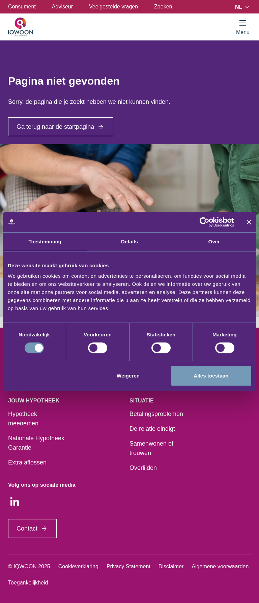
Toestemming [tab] (45, 241)
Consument (22, 6)
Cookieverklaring (78, 566)
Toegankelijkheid (28, 582)
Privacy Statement (128, 566)
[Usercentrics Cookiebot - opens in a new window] (204, 222)
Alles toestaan (211, 376)
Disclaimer (171, 566)
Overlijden (143, 467)
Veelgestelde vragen (113, 6)
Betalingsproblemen (156, 414)
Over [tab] (214, 241)
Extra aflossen (27, 462)
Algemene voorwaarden (220, 566)
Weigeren (128, 376)
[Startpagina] (20, 27)
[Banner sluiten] (249, 222)
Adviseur (62, 6)
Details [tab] (129, 241)
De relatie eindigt (152, 428)
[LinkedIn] (15, 501)
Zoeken (163, 6)
